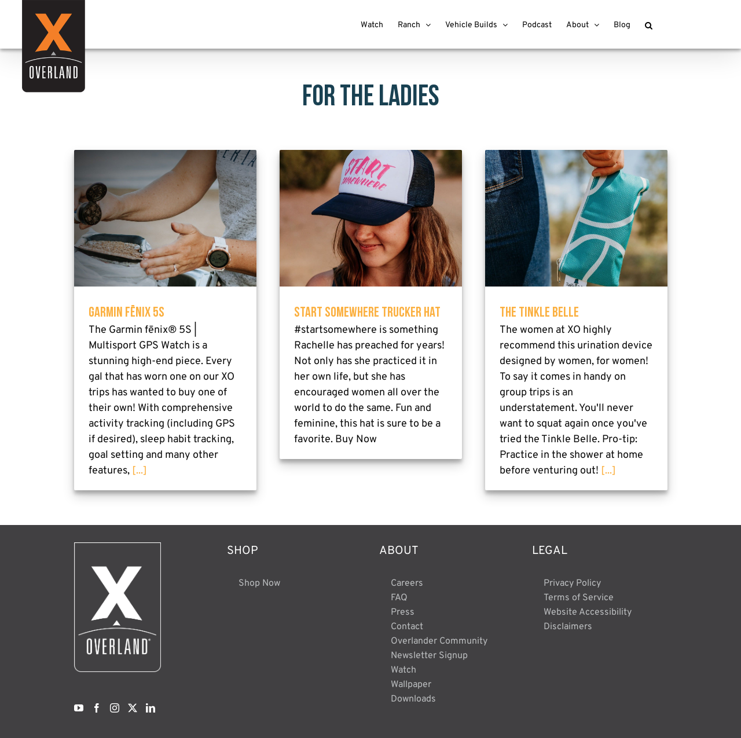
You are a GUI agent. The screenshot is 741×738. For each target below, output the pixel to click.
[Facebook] (96, 708)
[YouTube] (78, 708)
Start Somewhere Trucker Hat (367, 311)
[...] (139, 471)
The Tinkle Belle (539, 311)
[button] (648, 24)
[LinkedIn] (150, 708)
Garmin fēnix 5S (126, 311)
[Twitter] (132, 708)
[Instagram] (114, 708)
